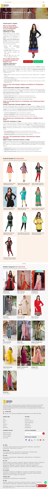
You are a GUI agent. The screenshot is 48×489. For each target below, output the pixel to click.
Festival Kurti (5, 472)
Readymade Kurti (6, 478)
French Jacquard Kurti (29, 422)
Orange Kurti (41, 462)
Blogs (4, 422)
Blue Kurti (10, 462)
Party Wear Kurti (12, 472)
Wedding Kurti (19, 472)
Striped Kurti (26, 483)
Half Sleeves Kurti (33, 452)
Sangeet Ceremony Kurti (8, 474)
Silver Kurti (28, 466)
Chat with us (38, 61)
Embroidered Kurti (12, 457)
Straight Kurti (10, 482)
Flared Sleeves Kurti (7, 453)
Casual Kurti (25, 472)
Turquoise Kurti (35, 465)
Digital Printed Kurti (29, 457)
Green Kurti (14, 462)
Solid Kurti (5, 482)
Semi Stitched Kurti (14, 478)
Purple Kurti (20, 462)
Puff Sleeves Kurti (24, 453)
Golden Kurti (22, 466)
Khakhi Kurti (33, 466)
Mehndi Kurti (12, 465)
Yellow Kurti (26, 462)
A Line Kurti (23, 482)
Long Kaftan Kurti (33, 483)
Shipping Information (7, 432)
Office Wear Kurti (13, 473)
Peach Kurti (23, 465)
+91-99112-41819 (8, 411)
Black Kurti (31, 462)
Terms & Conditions (7, 436)
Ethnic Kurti (20, 473)
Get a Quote (28, 61)
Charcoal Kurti (39, 466)
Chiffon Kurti (27, 424)
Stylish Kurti (22, 474)
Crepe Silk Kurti (28, 426)
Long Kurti (34, 482)
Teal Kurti (18, 465)
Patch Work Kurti (37, 457)
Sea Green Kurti (6, 468)
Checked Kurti (20, 483)
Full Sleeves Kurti (25, 452)
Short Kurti (28, 482)
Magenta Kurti (11, 463)
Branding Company (11, 487)
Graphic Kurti (13, 483)
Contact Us (5, 424)
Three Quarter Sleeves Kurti (8, 452)
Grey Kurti (37, 463)
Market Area (5, 427)
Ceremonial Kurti (32, 472)
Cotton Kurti (27, 419)
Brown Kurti (5, 463)
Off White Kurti (6, 466)
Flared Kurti (39, 482)
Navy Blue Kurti (6, 465)
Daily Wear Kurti (6, 473)
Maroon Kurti (31, 463)
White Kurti (26, 463)
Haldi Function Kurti (37, 473)
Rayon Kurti (20, 448)
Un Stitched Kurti (22, 478)
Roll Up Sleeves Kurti (16, 453)
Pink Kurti (36, 462)
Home (4, 14)
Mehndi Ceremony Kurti (27, 473)
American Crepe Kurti (29, 421)
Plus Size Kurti (17, 482)
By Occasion (9, 14)
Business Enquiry (41, 486)
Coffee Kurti (28, 465)
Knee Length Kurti (6, 483)
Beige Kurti (17, 466)
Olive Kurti (12, 466)
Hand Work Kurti (6, 458)
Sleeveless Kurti (18, 452)
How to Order (5, 438)
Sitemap (4, 426)
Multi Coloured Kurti (19, 463)
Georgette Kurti (28, 427)
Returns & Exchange (7, 434)
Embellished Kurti (20, 457)
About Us (5, 421)
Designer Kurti (16, 474)
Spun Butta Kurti (13, 448)
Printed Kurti (5, 457)
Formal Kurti (38, 472)
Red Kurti (5, 462)
